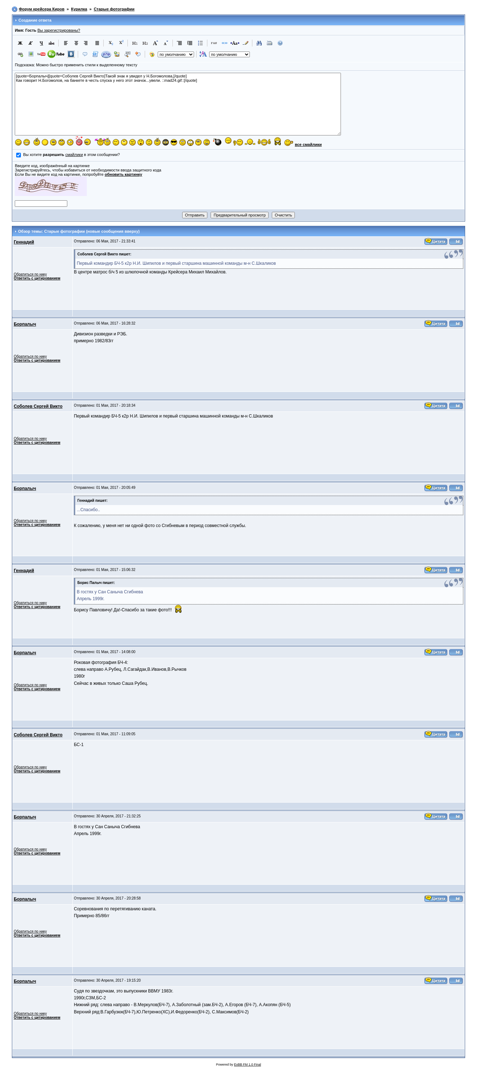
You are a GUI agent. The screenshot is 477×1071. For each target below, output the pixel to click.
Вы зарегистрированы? (58, 30)
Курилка (79, 9)
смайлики (74, 154)
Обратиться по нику (30, 274)
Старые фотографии (114, 9)
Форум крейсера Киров (41, 9)
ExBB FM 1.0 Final (247, 1064)
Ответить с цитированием (37, 278)
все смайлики (308, 144)
